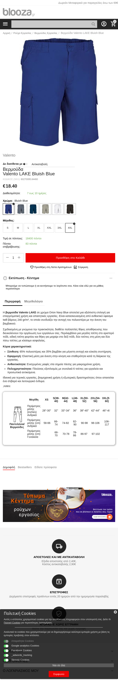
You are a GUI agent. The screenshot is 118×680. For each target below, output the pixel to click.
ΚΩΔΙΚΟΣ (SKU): (11, 179)
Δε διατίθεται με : (15, 164)
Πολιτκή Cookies (12, 622)
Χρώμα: (8, 200)
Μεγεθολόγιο (33, 301)
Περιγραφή (12, 301)
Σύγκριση (80, 267)
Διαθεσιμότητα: (11, 193)
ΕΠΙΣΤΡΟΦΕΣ (59, 592)
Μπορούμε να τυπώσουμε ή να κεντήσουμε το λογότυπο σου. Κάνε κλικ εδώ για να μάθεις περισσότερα (55, 287)
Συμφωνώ (58, 674)
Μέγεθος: (8, 220)
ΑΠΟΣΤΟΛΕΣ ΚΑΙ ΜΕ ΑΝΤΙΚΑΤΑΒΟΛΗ (59, 557)
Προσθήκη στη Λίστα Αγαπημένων (51, 267)
